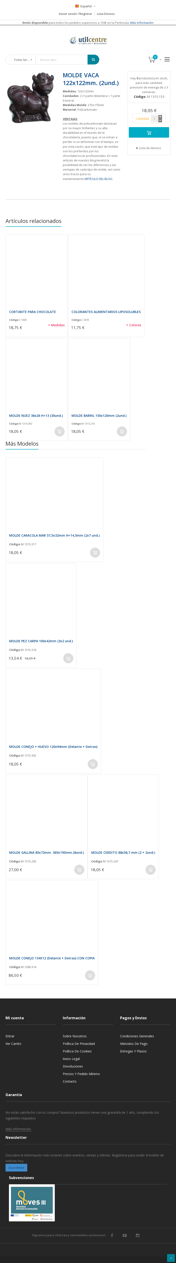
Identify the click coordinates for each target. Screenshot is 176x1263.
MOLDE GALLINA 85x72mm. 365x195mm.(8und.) (46, 852)
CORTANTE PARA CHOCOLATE (32, 312)
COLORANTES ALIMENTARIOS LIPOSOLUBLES (106, 312)
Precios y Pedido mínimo (81, 1074)
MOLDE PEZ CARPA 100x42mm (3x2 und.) (41, 641)
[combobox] (65, 59)
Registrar (86, 14)
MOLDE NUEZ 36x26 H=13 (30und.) (36, 415)
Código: (14, 319)
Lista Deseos (106, 14)
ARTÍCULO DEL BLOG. (99, 179)
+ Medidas (56, 325)
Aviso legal (71, 1059)
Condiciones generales (137, 1036)
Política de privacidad (79, 1043)
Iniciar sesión (68, 14)
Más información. (18, 1129)
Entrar (10, 1036)
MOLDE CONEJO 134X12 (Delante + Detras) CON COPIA (52, 958)
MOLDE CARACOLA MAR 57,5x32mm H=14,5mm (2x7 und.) (54, 535)
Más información (141, 23)
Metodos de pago (134, 1043)
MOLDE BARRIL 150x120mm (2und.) (99, 415)
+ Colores (133, 325)
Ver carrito (13, 1043)
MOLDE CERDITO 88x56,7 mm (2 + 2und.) (123, 852)
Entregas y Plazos (133, 1051)
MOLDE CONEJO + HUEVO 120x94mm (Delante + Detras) (53, 746)
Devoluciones (73, 1066)
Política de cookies (77, 1051)
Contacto (70, 1081)
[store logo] (88, 34)
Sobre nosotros (75, 1036)
